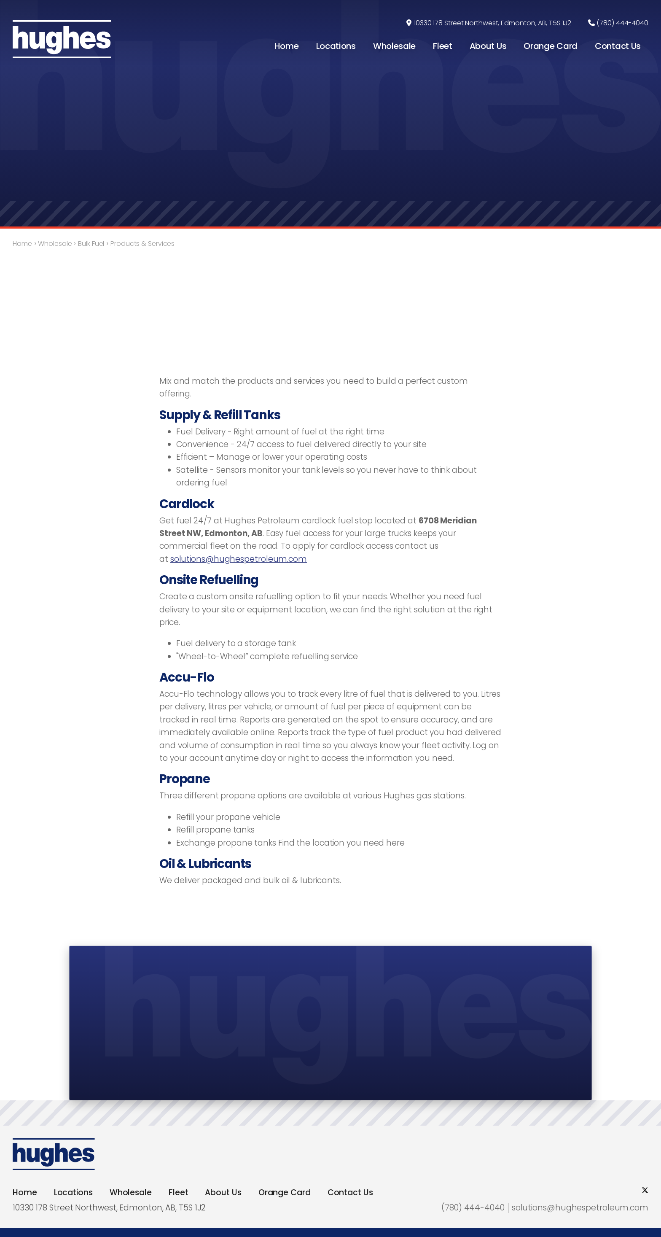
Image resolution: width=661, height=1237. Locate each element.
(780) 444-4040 (622, 23)
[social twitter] (645, 1190)
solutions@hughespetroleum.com (238, 559)
